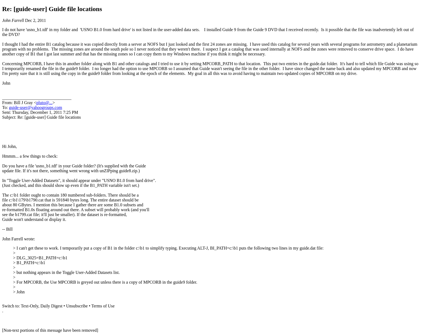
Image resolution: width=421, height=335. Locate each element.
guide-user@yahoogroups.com (35, 107)
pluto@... (44, 102)
